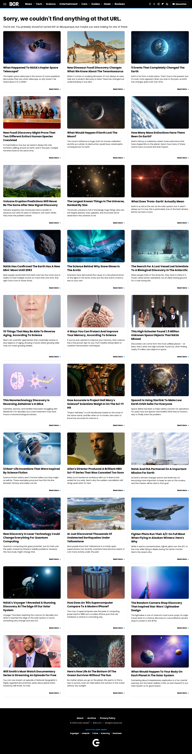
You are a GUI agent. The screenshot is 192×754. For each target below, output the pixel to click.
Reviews (120, 3)
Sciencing (105, 733)
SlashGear (117, 733)
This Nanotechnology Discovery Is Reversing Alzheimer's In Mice (26, 402)
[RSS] (167, 4)
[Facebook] (150, 4)
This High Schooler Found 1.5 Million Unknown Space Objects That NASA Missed (155, 335)
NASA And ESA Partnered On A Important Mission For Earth (158, 470)
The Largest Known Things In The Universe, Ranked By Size (96, 203)
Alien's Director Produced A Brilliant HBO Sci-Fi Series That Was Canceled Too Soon (95, 470)
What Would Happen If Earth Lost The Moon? (92, 134)
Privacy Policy (107, 718)
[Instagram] (158, 4)
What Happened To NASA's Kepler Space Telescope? (30, 69)
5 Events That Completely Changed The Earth (158, 69)
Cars (84, 3)
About (80, 718)
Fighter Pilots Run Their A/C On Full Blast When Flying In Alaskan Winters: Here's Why (158, 537)
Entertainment (68, 3)
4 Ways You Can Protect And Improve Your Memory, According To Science (92, 333)
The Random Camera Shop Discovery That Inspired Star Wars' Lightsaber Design (156, 606)
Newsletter (180, 4)
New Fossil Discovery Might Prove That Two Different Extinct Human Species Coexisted (29, 136)
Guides (95, 3)
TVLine (95, 733)
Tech (39, 3)
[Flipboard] (163, 4)
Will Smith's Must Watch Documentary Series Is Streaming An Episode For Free (29, 673)
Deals (107, 3)
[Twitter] (154, 4)
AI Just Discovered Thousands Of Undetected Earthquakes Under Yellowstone (89, 537)
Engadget (74, 733)
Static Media (83, 723)
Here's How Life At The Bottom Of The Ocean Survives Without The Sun (91, 673)
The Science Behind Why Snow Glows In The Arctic (93, 268)
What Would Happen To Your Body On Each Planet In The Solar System (156, 673)
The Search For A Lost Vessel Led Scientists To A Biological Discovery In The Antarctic (159, 268)
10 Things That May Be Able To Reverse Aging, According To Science (29, 333)
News (28, 3)
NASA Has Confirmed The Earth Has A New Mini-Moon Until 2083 (31, 268)
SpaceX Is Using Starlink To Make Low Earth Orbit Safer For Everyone (156, 402)
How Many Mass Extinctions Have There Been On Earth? (158, 134)
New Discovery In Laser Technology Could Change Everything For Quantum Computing (31, 537)
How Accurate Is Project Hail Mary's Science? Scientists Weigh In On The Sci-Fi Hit (95, 403)
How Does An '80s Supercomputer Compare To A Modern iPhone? (90, 604)
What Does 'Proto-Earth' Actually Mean (157, 201)
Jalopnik (85, 733)
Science (51, 3)
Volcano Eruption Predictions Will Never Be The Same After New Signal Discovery (30, 203)
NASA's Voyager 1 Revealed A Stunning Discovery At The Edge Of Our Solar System (29, 606)
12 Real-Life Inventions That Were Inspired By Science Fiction (31, 470)
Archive (91, 718)
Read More (54, 89)
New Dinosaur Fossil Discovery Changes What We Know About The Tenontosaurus (95, 69)
